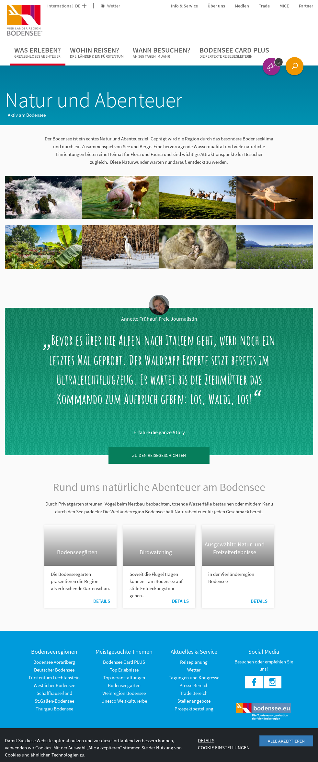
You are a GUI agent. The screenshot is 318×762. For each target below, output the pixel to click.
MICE (284, 6)
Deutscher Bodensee (54, 670)
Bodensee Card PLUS (234, 52)
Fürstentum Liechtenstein (54, 677)
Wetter (110, 6)
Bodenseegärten (124, 685)
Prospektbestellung (194, 709)
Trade (264, 6)
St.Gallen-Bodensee (54, 701)
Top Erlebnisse (124, 670)
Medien (242, 6)
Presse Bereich (194, 685)
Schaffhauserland (54, 693)
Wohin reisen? (97, 52)
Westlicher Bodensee (54, 685)
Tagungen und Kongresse (194, 677)
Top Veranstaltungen (124, 677)
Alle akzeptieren (286, 741)
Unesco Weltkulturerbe (124, 701)
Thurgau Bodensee (54, 709)
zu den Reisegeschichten (159, 455)
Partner (306, 6)
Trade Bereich (194, 693)
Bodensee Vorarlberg (54, 662)
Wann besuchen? (161, 52)
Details (101, 601)
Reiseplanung (194, 662)
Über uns (216, 6)
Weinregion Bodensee (124, 693)
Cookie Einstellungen (224, 747)
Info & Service (184, 6)
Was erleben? (37, 52)
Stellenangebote (193, 701)
